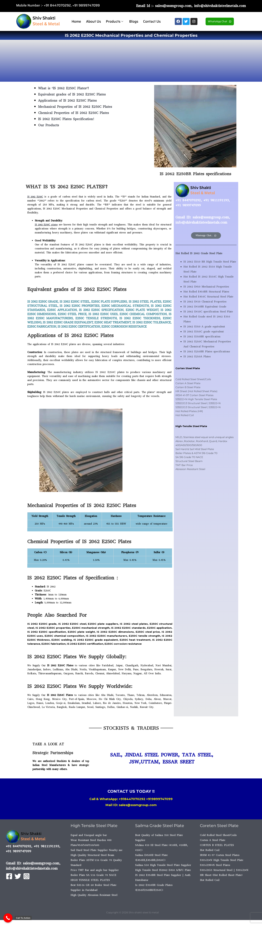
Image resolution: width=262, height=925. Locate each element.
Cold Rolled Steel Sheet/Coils (193, 379)
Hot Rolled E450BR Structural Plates (206, 291)
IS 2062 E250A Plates (197, 356)
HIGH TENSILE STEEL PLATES (90, 880)
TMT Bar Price (184, 465)
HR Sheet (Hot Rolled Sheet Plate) (196, 391)
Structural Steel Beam (189, 461)
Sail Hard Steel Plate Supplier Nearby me (96, 850)
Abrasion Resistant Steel (190, 469)
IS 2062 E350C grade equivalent (203, 331)
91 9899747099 (87, 5)
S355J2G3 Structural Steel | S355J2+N (198, 403)
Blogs (133, 21)
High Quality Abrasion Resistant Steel (94, 895)
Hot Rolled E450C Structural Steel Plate (208, 296)
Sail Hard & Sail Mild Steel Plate (194, 449)
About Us (93, 21)
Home (76, 21)
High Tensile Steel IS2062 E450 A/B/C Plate (163, 870)
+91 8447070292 (57, 5)
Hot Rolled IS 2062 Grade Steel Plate (198, 253)
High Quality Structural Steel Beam (92, 855)
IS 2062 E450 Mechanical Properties (206, 286)
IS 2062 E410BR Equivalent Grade (204, 306)
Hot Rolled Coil (184, 415)
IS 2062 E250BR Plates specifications (206, 351)
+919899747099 (159, 799)
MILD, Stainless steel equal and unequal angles (204, 437)
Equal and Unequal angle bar (89, 835)
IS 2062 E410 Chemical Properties (204, 301)
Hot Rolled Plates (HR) (189, 411)
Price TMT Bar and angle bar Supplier (95, 870)
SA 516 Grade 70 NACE (189, 457)
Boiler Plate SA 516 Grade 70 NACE (93, 875)
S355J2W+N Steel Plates (215, 865)
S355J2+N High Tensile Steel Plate (196, 399)
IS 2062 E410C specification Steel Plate (208, 311)
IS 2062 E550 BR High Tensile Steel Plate (209, 261)
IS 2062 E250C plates (48, 224)
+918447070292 (132, 799)
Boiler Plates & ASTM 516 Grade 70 (196, 453)
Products (114, 21)
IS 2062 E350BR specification (201, 336)
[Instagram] (26, 876)
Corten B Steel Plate (187, 387)
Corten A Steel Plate (187, 383)
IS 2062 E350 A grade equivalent (204, 326)
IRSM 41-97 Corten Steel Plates (194, 395)
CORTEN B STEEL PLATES (217, 845)
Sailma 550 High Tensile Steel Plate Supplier (163, 865)
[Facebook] (9, 876)
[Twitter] (17, 876)
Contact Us (152, 21)
